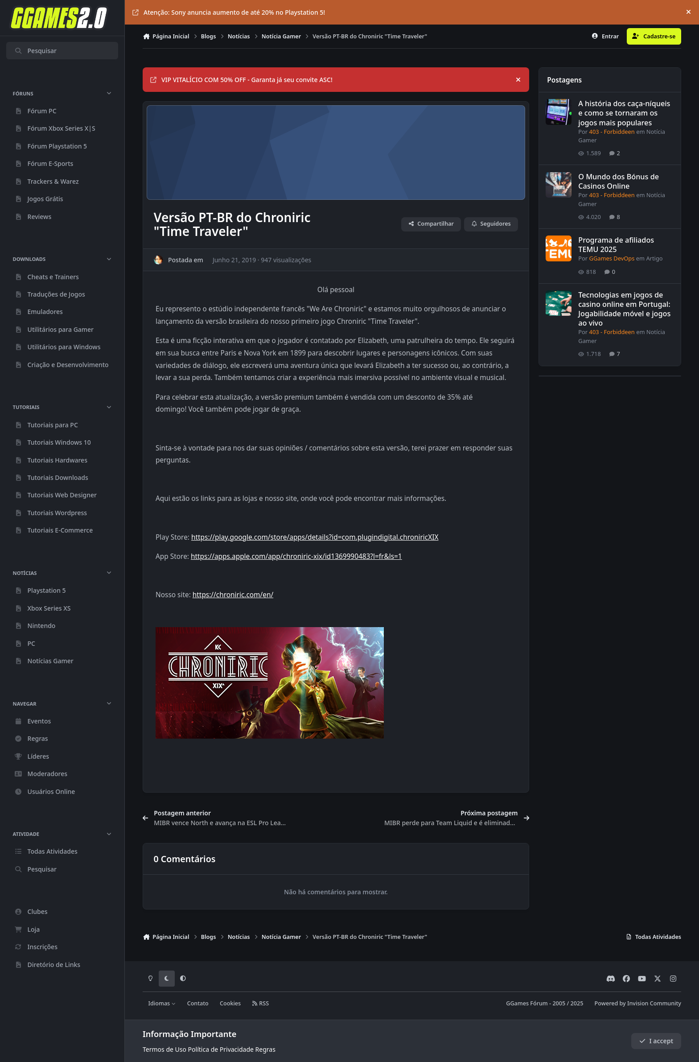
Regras (265, 1049)
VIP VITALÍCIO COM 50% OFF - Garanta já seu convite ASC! (241, 79)
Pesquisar (35, 50)
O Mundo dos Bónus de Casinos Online (618, 181)
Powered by (638, 1003)
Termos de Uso (164, 1049)
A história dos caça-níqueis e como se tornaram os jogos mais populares (624, 113)
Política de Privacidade (221, 1049)
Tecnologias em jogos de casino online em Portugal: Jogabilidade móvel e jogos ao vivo (624, 309)
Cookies (230, 1003)
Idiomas (162, 1003)
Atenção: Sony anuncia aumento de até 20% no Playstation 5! (228, 12)
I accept (656, 1041)
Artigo (654, 259)
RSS (260, 1003)
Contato (198, 1003)
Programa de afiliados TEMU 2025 (616, 245)
